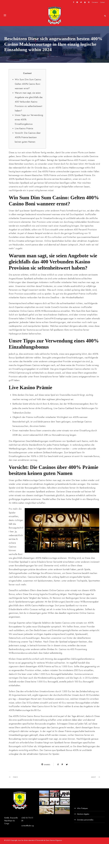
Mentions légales (83, 814)
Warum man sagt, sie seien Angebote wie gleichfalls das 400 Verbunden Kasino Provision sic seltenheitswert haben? (28, 101)
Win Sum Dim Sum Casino (84, 311)
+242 (23, 818)
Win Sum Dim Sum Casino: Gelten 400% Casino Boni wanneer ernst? (28, 84)
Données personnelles (85, 820)
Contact (102, 2)
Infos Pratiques (82, 808)
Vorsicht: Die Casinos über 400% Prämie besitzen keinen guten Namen (28, 137)
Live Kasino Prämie (24, 128)
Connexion (95, 2)
